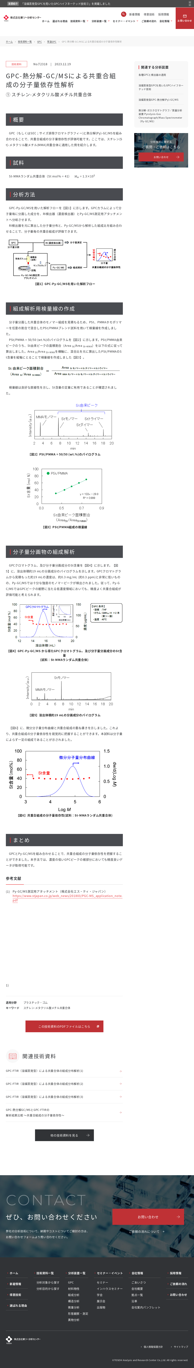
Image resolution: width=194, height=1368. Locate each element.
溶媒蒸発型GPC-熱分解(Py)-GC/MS (158, 99)
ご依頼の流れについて (144, 1231)
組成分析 (74, 1295)
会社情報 (165, 21)
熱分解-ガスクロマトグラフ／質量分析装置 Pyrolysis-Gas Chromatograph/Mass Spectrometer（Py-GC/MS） (160, 116)
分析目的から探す (48, 1288)
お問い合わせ (184, 18)
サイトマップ (181, 1346)
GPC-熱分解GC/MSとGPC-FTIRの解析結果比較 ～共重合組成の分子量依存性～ (35, 1112)
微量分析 (74, 1307)
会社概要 (137, 1288)
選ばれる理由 (59, 21)
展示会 (101, 1301)
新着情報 (134, 14)
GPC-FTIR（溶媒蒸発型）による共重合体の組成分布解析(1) (44, 1071)
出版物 (101, 1307)
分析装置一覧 (99, 21)
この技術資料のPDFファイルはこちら (64, 1026)
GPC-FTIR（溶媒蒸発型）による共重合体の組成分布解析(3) (44, 1097)
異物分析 (74, 1319)
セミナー (102, 1282)
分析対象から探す (48, 1282)
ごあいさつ (138, 1282)
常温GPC (51, 41)
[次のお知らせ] (190, 5)
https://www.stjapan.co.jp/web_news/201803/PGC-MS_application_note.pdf (67, 897)
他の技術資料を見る (64, 1135)
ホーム (46, 21)
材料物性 (74, 1288)
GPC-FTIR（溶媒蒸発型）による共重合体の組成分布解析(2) (44, 1084)
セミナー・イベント (124, 21)
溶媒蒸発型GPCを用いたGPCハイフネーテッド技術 (161, 87)
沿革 (134, 1301)
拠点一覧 (137, 1295)
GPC (39, 41)
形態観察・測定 (78, 1313)
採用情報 (163, 14)
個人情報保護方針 (153, 1346)
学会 (100, 1295)
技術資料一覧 (77, 21)
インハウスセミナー (110, 1288)
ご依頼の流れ (149, 21)
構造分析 (74, 1301)
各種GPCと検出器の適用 (152, 74)
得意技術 (149, 14)
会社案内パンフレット (146, 1307)
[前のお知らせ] (190, 2)
